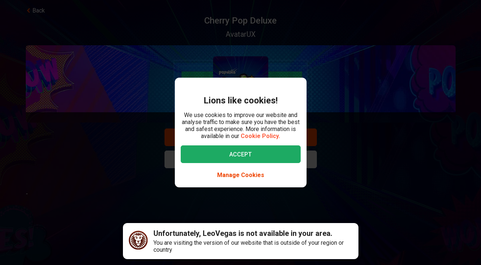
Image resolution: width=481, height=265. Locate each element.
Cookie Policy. (260, 135)
